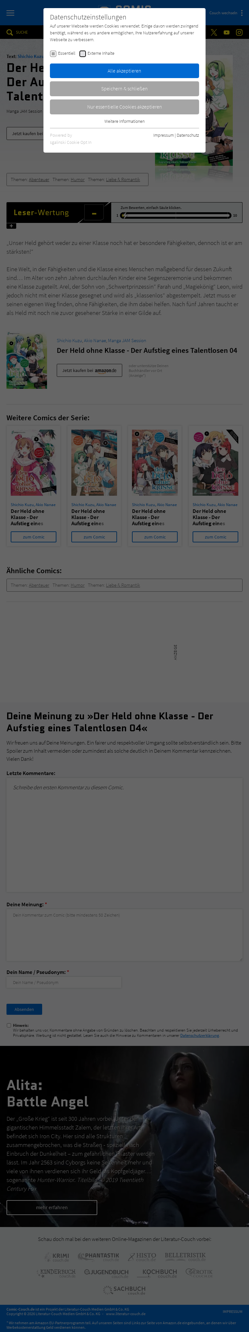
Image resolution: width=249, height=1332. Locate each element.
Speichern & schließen (124, 88)
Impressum (163, 135)
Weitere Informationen (124, 121)
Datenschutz (188, 135)
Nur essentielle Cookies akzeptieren (124, 106)
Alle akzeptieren (124, 70)
